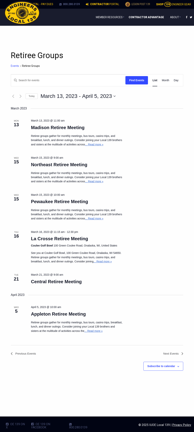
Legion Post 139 (137, 4)
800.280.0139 (69, 4)
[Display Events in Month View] (165, 80)
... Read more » (94, 144)
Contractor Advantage (144, 17)
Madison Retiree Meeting (57, 127)
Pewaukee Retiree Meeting (59, 201)
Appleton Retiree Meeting (58, 314)
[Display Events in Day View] (176, 80)
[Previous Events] (13, 96)
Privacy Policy (181, 425)
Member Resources (105, 17)
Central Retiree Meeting (56, 281)
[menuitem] (106, 17)
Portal (102, 4)
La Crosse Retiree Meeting (59, 238)
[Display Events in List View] (155, 80)
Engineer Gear (173, 4)
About (173, 17)
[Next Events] (20, 96)
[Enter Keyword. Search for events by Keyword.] (68, 80)
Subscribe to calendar (161, 366)
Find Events (136, 80)
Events (15, 65)
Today (32, 96)
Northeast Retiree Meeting (59, 164)
